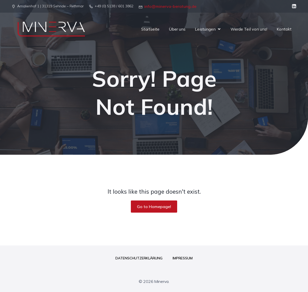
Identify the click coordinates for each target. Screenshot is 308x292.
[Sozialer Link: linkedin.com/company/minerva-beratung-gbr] (293, 6)
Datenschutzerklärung (138, 258)
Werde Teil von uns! (249, 29)
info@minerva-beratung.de (170, 6)
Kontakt (284, 29)
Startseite (150, 29)
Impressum (183, 258)
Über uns (177, 29)
